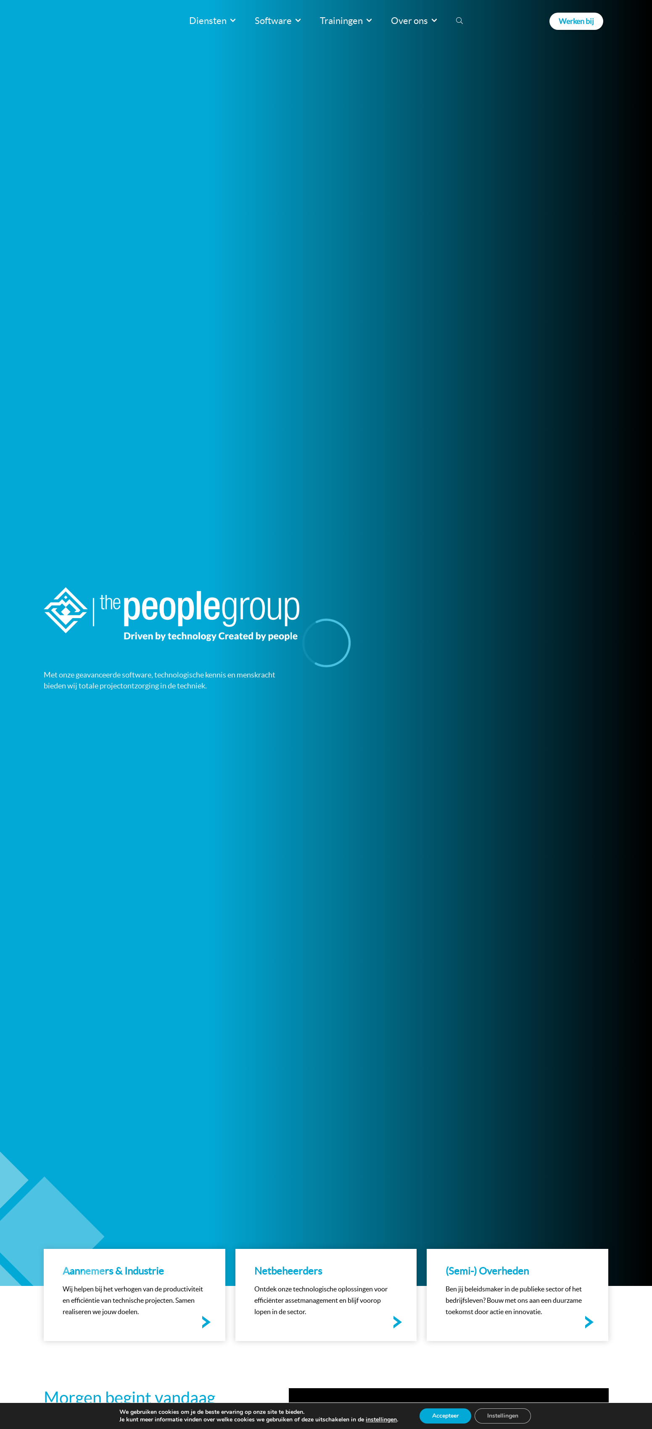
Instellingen (502, 1416)
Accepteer (445, 1416)
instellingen (381, 1420)
